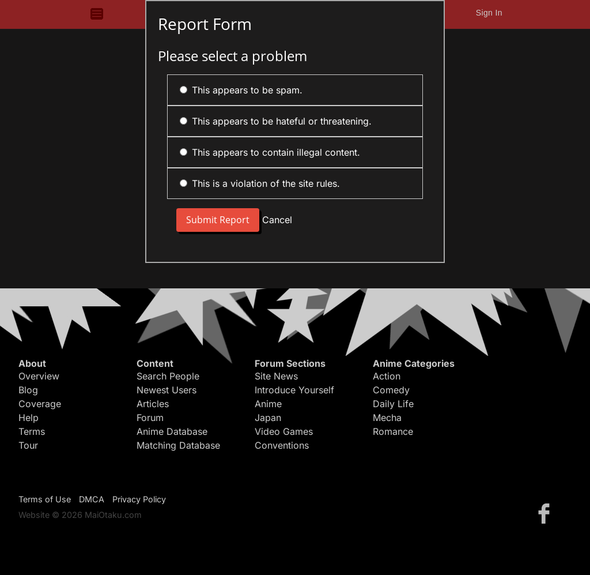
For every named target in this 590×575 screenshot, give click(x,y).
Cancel (277, 220)
